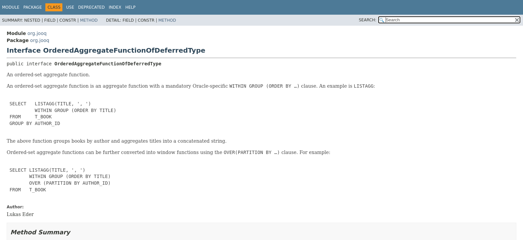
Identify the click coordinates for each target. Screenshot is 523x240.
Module (10, 7)
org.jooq (36, 33)
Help (130, 7)
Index (115, 7)
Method (89, 20)
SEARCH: (368, 20)
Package (32, 7)
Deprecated (91, 7)
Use (70, 7)
